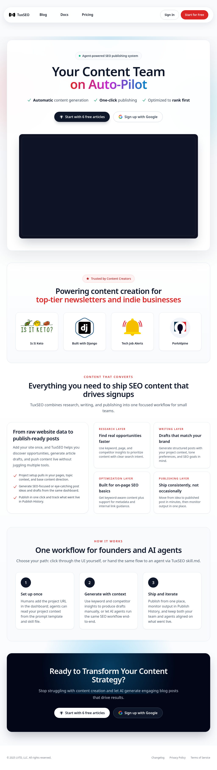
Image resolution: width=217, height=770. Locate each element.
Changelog (158, 757)
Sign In (170, 15)
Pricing (87, 14)
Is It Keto (36, 343)
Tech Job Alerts (132, 343)
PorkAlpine (180, 343)
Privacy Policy (178, 757)
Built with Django (84, 343)
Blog (43, 14)
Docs (64, 14)
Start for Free (194, 15)
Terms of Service (200, 757)
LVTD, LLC (22, 757)
